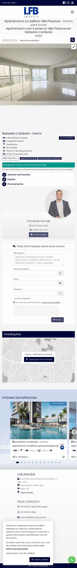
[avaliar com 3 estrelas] (9, 40)
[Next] (73, 431)
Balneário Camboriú (16, 133)
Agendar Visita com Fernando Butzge (25, 165)
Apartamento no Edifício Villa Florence (32, 21)
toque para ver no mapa (39, 359)
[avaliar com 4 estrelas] (12, 40)
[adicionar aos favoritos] (64, 457)
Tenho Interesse (38, 566)
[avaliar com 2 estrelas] (6, 40)
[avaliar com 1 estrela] (3, 40)
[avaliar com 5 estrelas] (16, 40)
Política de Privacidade (17, 549)
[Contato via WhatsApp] (72, 560)
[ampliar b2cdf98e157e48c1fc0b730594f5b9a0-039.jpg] (38, 72)
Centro (37, 133)
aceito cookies (39, 559)
